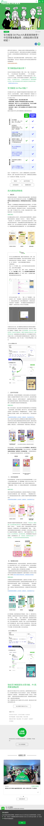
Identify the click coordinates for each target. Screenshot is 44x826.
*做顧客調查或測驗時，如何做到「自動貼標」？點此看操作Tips (21, 417)
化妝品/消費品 (20, 716)
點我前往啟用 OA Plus (13, 83)
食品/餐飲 (19, 718)
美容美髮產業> (16, 184)
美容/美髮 (26, 716)
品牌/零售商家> (27, 181)
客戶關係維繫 (12, 716)
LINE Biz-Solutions (13, 714)
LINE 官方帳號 (22, 714)
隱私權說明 (11, 818)
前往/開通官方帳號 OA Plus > (22, 706)
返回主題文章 (22, 799)
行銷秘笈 (11, 721)
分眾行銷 (28, 714)
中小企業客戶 (25, 718)
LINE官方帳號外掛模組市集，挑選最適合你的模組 (23, 574)
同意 (22, 822)
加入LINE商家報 (22, 744)
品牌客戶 (31, 718)
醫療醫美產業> (28, 184)
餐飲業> (15, 181)
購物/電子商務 (13, 718)
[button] (20, 796)
